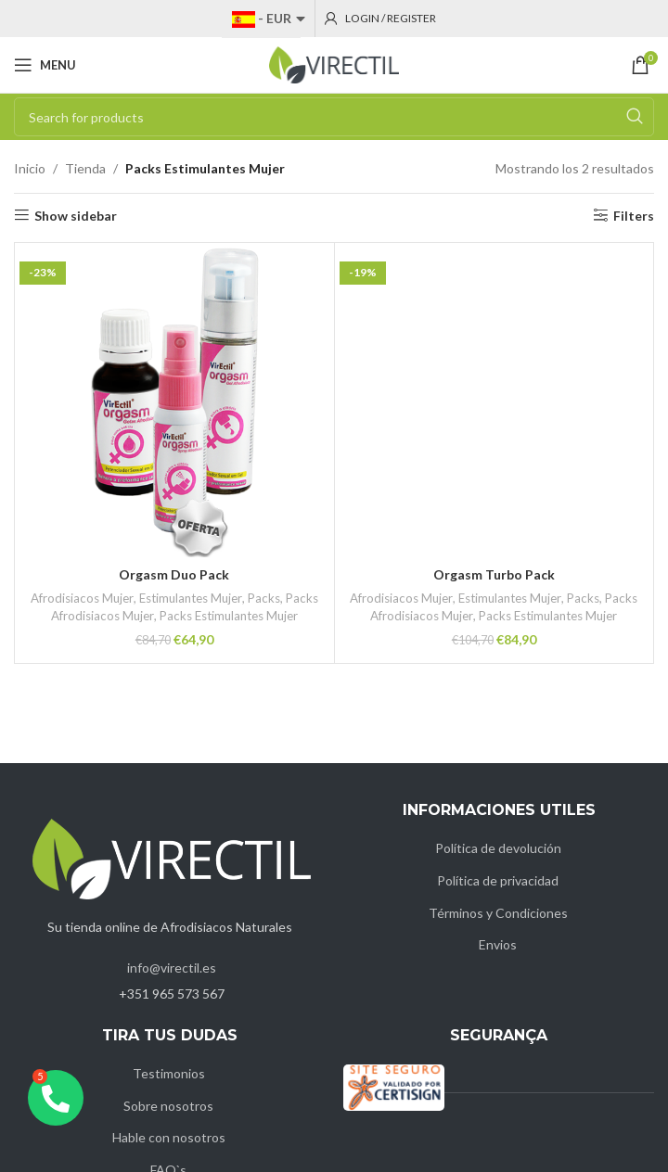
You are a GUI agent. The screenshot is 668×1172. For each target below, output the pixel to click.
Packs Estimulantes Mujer (228, 615)
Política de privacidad (498, 880)
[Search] (334, 116)
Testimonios (169, 1073)
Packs (263, 598)
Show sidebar (75, 215)
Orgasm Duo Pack (174, 574)
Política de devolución (498, 848)
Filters (633, 215)
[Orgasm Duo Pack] (174, 402)
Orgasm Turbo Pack (494, 574)
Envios (498, 944)
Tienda (85, 168)
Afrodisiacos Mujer (83, 598)
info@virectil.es (171, 967)
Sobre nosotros (168, 1106)
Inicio (29, 168)
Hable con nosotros (168, 1137)
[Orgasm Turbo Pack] (494, 402)
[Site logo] (334, 63)
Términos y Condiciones (498, 913)
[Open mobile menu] (45, 64)
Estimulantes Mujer (190, 598)
